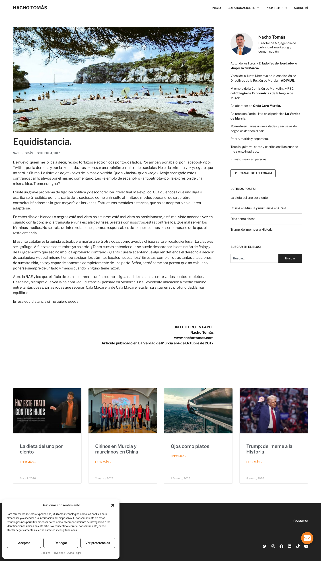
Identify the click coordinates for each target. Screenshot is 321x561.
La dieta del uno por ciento (249, 197)
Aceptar (24, 543)
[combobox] (254, 258)
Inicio (216, 8)
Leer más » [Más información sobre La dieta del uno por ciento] (28, 462)
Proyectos (276, 8)
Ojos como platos (242, 219)
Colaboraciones (243, 8)
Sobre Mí (301, 8)
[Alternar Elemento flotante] (307, 538)
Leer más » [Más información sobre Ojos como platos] (179, 456)
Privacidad (59, 553)
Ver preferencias (97, 543)
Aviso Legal (74, 553)
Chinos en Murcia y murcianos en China (258, 208)
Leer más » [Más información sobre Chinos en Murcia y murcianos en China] (103, 462)
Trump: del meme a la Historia (251, 229)
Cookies (45, 553)
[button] (113, 505)
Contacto (300, 521)
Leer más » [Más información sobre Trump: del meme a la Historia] (254, 462)
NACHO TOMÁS (30, 7)
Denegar (61, 543)
